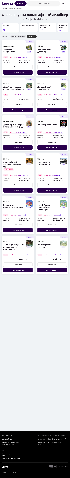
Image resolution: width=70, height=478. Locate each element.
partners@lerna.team (8, 446)
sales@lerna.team (7, 439)
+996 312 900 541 (7, 435)
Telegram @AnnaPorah (8, 444)
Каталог (5, 8)
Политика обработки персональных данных (12, 454)
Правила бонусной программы (11, 458)
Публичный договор (8, 451)
